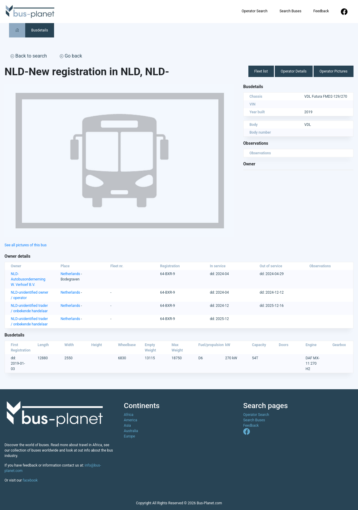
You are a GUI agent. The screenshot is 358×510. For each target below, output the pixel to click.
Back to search (29, 56)
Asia (127, 425)
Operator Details (294, 71)
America (130, 420)
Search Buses (291, 11)
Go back (71, 56)
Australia (131, 431)
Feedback (321, 11)
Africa (128, 415)
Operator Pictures (333, 71)
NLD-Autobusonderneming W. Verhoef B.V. (28, 279)
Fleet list (261, 71)
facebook (30, 480)
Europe (129, 436)
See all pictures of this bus (26, 245)
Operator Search (254, 11)
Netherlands (70, 274)
